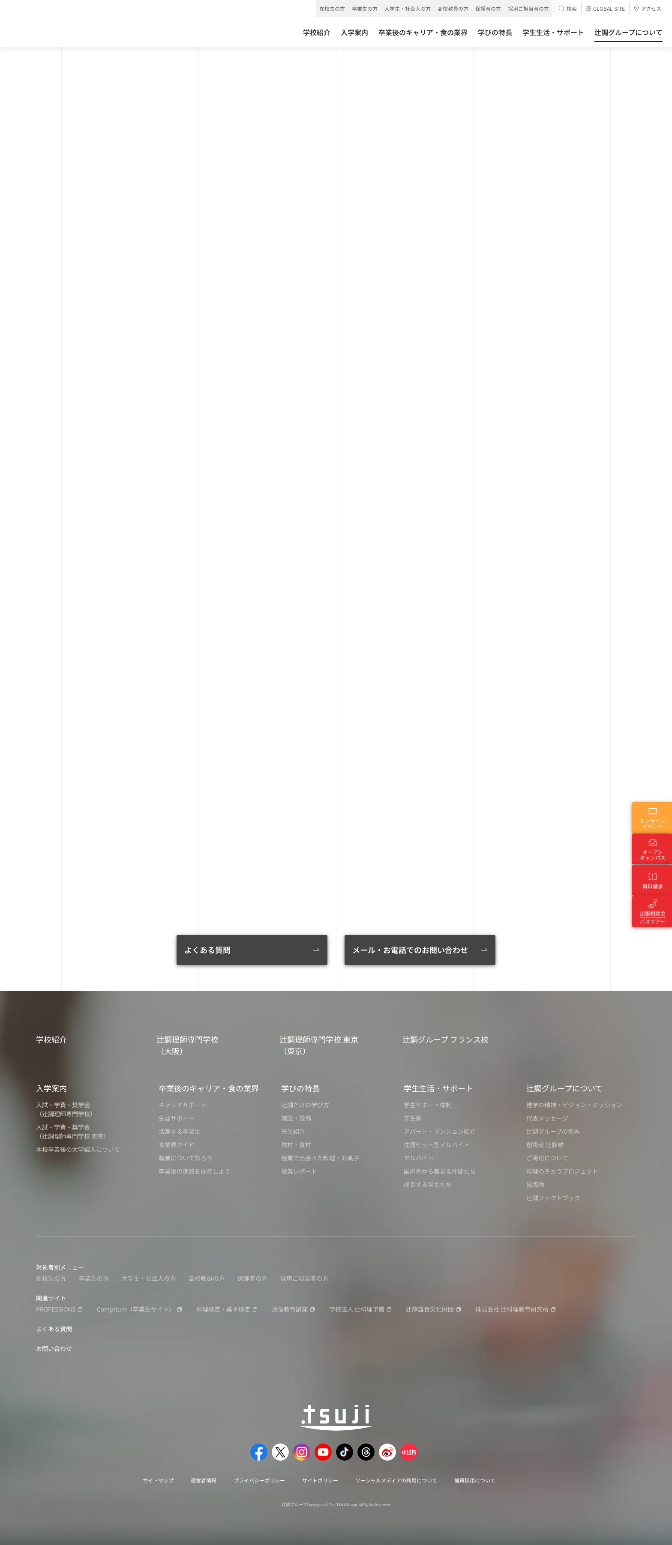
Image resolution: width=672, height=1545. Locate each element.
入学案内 (51, 1088)
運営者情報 (203, 1480)
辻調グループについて (564, 1088)
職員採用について (474, 1480)
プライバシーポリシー (259, 1480)
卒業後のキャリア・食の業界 (209, 1088)
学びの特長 (300, 1088)
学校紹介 (51, 1039)
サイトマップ (158, 1480)
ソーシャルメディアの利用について (396, 1480)
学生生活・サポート (438, 1088)
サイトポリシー (320, 1480)
